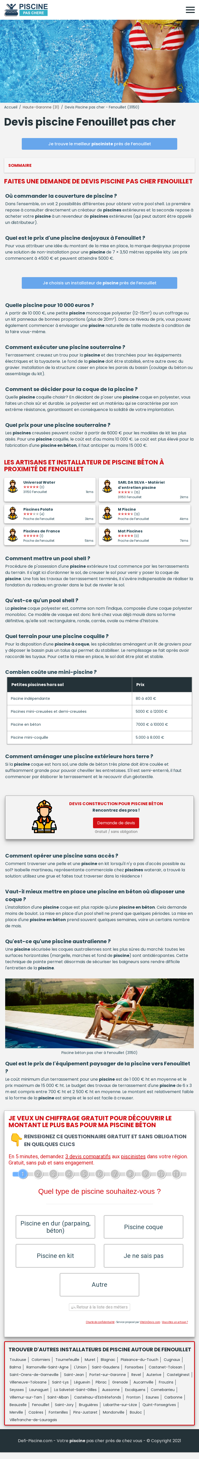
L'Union (80, 1373)
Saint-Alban (58, 1404)
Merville (16, 1419)
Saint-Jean (74, 1381)
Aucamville (143, 1389)
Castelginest (178, 1381)
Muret (90, 1366)
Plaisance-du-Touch (139, 1366)
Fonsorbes (134, 1373)
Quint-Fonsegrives (159, 1411)
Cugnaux (172, 1366)
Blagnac (108, 1366)
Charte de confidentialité (100, 1328)
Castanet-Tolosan (165, 1373)
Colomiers (41, 1366)
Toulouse (18, 1366)
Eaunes (152, 1404)
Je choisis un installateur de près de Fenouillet (100, 283)
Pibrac (101, 1389)
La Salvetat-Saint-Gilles (75, 1396)
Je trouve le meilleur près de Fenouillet (99, 144)
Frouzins (166, 1389)
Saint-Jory (64, 1411)
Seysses (17, 1396)
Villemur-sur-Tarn (26, 1404)
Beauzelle (18, 1411)
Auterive (153, 1381)
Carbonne (173, 1404)
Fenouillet (40, 1411)
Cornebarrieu (163, 1396)
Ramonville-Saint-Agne (47, 1373)
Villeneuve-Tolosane (28, 1389)
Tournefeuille (67, 1366)
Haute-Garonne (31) (41, 107)
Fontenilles (58, 1419)
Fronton (133, 1404)
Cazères (36, 1419)
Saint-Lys (60, 1389)
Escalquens (135, 1396)
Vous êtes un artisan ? (175, 1328)
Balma (15, 1373)
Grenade (120, 1389)
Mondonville (113, 1419)
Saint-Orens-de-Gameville (34, 1381)
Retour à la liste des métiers (99, 1313)
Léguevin (82, 1389)
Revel (136, 1381)
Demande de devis (116, 823)
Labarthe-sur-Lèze (120, 1411)
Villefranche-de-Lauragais (33, 1426)
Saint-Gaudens (105, 1373)
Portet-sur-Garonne (107, 1381)
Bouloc (136, 1419)
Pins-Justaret (85, 1419)
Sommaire (20, 165)
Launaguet (39, 1396)
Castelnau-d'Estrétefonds (97, 1404)
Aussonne (111, 1396)
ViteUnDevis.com (150, 1328)
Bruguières (88, 1411)
